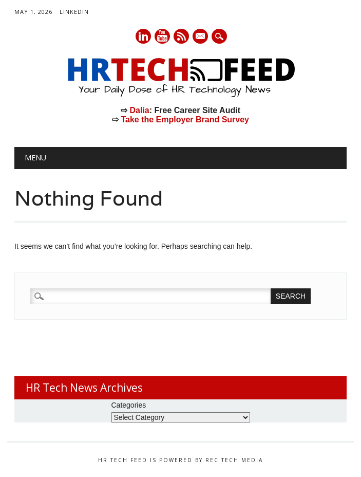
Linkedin (143, 36)
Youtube (162, 36)
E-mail (201, 37)
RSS (181, 36)
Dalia (139, 110)
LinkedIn (74, 11)
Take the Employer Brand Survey (185, 119)
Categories (128, 405)
